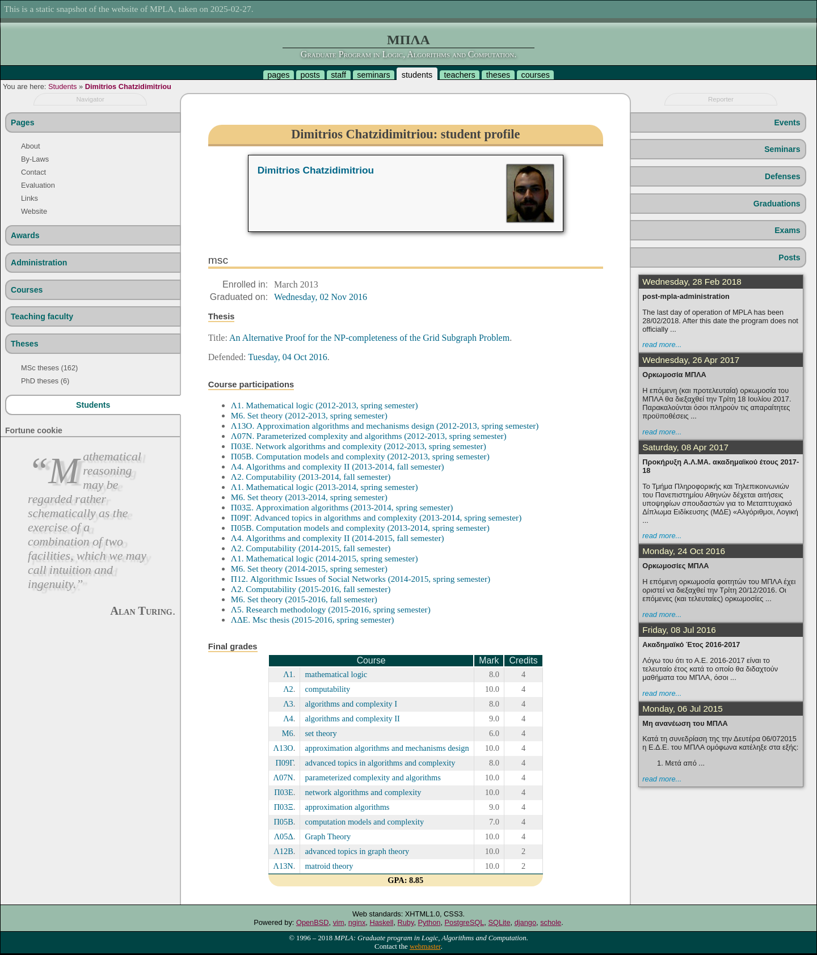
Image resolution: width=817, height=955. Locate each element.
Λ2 (288, 689)
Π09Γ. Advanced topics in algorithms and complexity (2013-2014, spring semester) (376, 517)
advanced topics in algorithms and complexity (380, 762)
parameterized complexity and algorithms (372, 777)
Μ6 (287, 733)
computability (327, 689)
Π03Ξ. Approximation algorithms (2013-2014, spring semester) (342, 507)
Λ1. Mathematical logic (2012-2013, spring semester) (324, 405)
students (417, 74)
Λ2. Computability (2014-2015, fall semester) (311, 548)
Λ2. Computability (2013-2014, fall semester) (311, 476)
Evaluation (38, 185)
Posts (789, 257)
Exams (787, 230)
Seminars (782, 149)
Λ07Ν (283, 777)
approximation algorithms (347, 807)
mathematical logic (336, 674)
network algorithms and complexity (363, 792)
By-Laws (35, 159)
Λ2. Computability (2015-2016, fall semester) (311, 589)
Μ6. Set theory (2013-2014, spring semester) (309, 497)
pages (278, 74)
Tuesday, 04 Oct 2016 (287, 357)
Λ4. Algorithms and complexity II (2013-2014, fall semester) (337, 466)
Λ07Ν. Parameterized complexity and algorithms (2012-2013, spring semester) (369, 436)
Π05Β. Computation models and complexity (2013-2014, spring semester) (360, 528)
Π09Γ (284, 762)
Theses (25, 343)
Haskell (381, 922)
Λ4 (288, 718)
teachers (459, 74)
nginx (357, 922)
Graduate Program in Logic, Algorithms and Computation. (408, 54)
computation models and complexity (364, 821)
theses (498, 74)
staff (338, 74)
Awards (25, 235)
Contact (33, 172)
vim (338, 922)
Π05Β (283, 821)
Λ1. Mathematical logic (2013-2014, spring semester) (324, 487)
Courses (27, 289)
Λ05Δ (283, 836)
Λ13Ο (283, 748)
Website (34, 211)
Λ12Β (283, 851)
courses (535, 74)
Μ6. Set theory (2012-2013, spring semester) (309, 415)
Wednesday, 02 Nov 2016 (320, 297)
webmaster (425, 946)
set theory (320, 733)
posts (310, 74)
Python (429, 922)
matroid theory (329, 866)
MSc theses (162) (49, 368)
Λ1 (288, 674)
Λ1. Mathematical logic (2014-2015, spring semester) (324, 558)
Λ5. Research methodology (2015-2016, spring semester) (331, 609)
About (30, 146)
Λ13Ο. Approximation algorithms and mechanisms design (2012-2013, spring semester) (385, 425)
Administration (39, 262)
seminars (373, 74)
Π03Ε (283, 792)
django (525, 922)
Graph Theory (328, 836)
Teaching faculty (42, 316)
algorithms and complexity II (352, 718)
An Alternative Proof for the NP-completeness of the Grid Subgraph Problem (369, 338)
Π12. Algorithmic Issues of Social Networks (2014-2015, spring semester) (360, 579)
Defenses (783, 176)
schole (550, 922)
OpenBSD (312, 922)
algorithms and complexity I (351, 703)
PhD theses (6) (45, 381)
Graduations (777, 203)
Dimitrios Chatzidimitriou (128, 86)
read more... (661, 344)
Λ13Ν (283, 866)
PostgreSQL (465, 922)
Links (29, 198)
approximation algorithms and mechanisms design (387, 748)
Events (787, 122)
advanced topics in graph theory (357, 851)
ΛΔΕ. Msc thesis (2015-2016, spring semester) (312, 619)
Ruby (406, 922)
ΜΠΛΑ (408, 39)
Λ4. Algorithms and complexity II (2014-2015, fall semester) (337, 538)
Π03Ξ (283, 807)
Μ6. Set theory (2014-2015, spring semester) (309, 568)
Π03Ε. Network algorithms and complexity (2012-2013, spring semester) (358, 446)
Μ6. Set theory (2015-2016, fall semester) (304, 599)
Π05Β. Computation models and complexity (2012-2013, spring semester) (360, 456)
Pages (22, 122)
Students (62, 86)
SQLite (499, 922)
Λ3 (288, 703)
